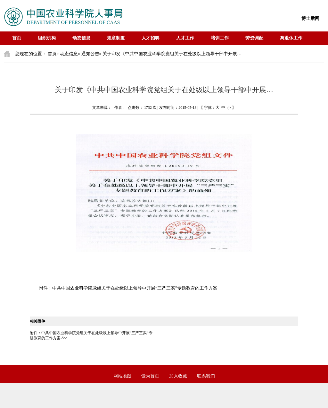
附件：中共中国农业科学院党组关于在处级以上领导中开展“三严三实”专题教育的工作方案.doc (91, 335)
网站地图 (122, 376)
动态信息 (81, 38)
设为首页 (150, 376)
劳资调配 (254, 38)
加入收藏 (178, 376)
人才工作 (185, 38)
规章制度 (116, 38)
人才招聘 (151, 38)
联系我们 (206, 376)
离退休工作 (291, 38)
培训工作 (220, 38)
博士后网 (310, 18)
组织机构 (47, 38)
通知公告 (90, 53)
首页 (16, 38)
